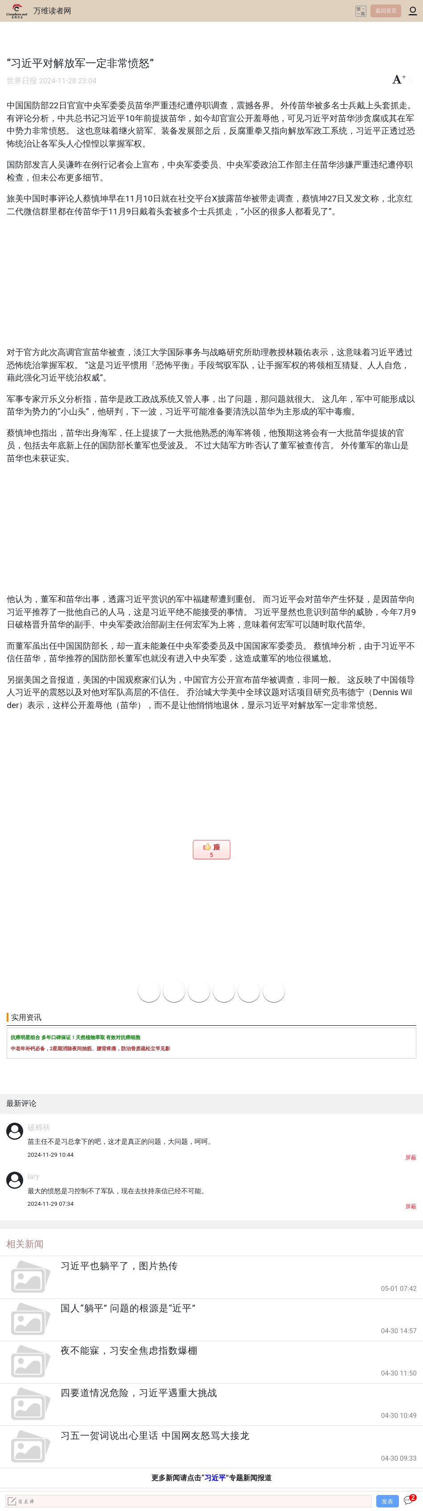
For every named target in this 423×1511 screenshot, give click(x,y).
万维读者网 (52, 10)
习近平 (215, 1478)
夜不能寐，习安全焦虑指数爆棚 (129, 1350)
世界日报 (22, 81)
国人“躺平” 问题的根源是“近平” (128, 1308)
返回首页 (386, 11)
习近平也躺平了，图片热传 (119, 1266)
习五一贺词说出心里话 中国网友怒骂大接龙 (155, 1435)
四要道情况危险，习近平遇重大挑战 (139, 1393)
